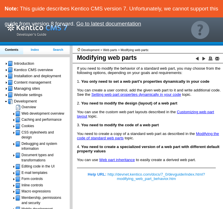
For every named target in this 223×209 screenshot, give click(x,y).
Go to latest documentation (108, 24)
